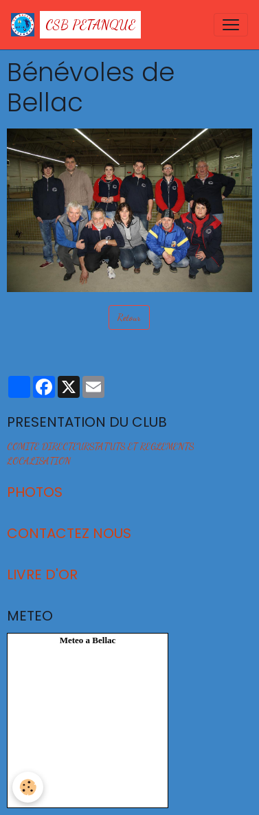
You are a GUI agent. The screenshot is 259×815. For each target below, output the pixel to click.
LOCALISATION (39, 461)
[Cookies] (27, 787)
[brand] (76, 24)
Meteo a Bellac (88, 640)
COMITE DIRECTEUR (48, 446)
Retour (129, 317)
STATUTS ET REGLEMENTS (141, 446)
